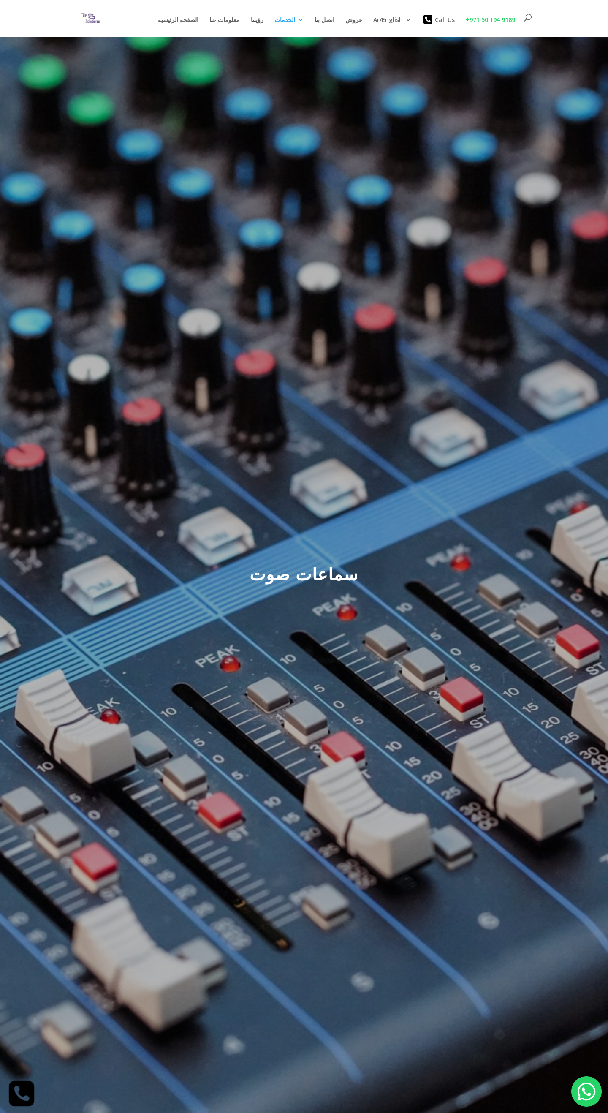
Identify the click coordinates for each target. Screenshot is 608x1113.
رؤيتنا (257, 20)
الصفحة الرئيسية (178, 20)
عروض (353, 20)
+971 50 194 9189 (489, 20)
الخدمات (284, 20)
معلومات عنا (224, 20)
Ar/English (388, 20)
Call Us (438, 19)
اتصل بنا (324, 20)
